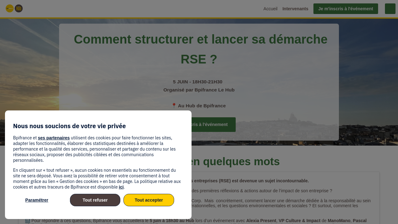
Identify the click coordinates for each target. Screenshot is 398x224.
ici (121, 186)
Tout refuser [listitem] (95, 200)
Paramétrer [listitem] (36, 200)
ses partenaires (54, 137)
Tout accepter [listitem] (149, 200)
